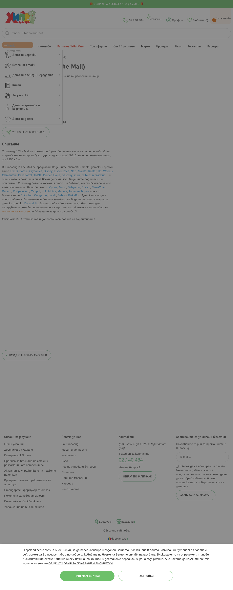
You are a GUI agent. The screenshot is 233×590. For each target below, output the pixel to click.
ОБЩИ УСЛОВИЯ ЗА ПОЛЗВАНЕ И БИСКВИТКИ (80, 563)
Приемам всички (87, 576)
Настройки (146, 576)
